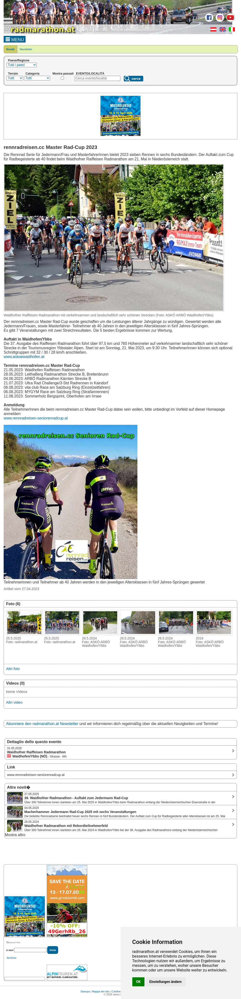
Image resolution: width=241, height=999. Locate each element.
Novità (10, 49)
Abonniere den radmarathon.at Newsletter (42, 724)
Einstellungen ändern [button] (165, 982)
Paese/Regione (18, 60)
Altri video (14, 702)
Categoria (32, 73)
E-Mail (9, 950)
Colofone (117, 991)
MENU (14, 39)
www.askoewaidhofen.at (24, 357)
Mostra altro (15, 835)
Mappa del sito (100, 991)
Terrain (13, 73)
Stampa (85, 991)
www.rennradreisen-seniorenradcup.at (36, 418)
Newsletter (26, 49)
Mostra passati (63, 73)
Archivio (11, 957)
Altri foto (13, 669)
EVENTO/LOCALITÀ (90, 73)
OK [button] (138, 982)
